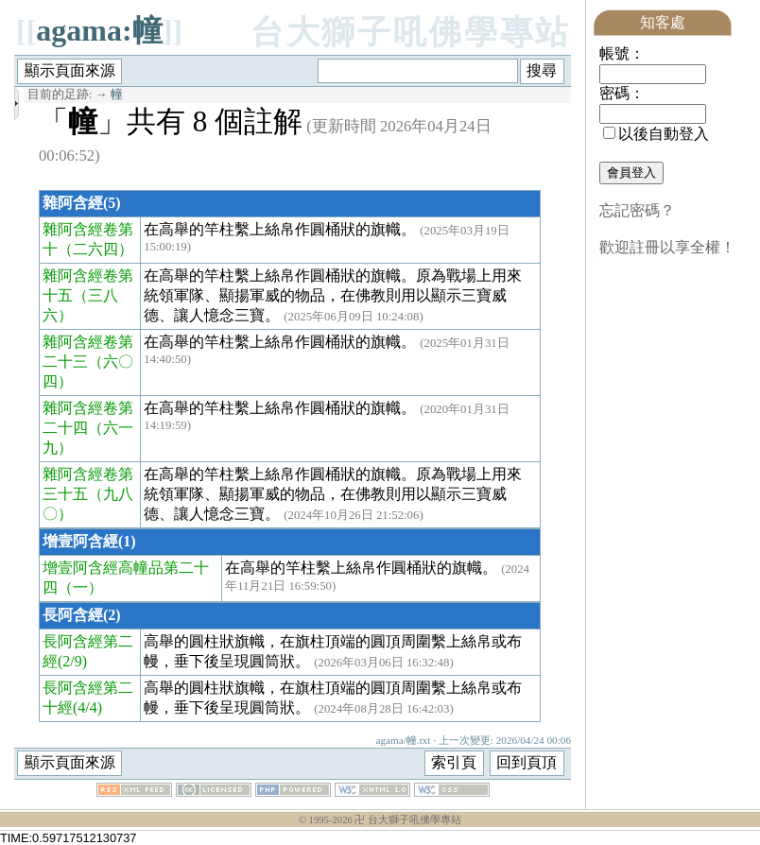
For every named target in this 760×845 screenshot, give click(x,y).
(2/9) (72, 661)
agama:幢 (99, 30)
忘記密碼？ (637, 210)
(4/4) (87, 707)
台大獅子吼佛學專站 (410, 32)
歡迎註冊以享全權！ (667, 247)
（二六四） (95, 249)
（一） (80, 587)
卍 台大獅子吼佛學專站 (407, 820)
